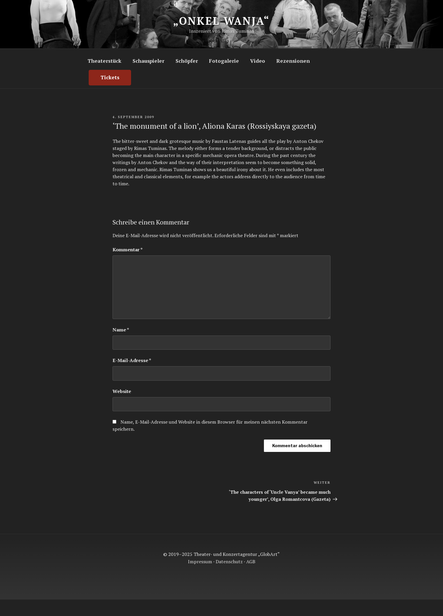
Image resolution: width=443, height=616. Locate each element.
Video (257, 60)
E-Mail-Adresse (132, 360)
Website (122, 391)
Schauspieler (148, 60)
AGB (250, 561)
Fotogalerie (224, 60)
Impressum (200, 561)
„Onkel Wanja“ (221, 21)
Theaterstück (104, 60)
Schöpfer (187, 60)
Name (121, 329)
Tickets (109, 77)
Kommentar (128, 249)
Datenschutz (229, 561)
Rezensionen (293, 60)
